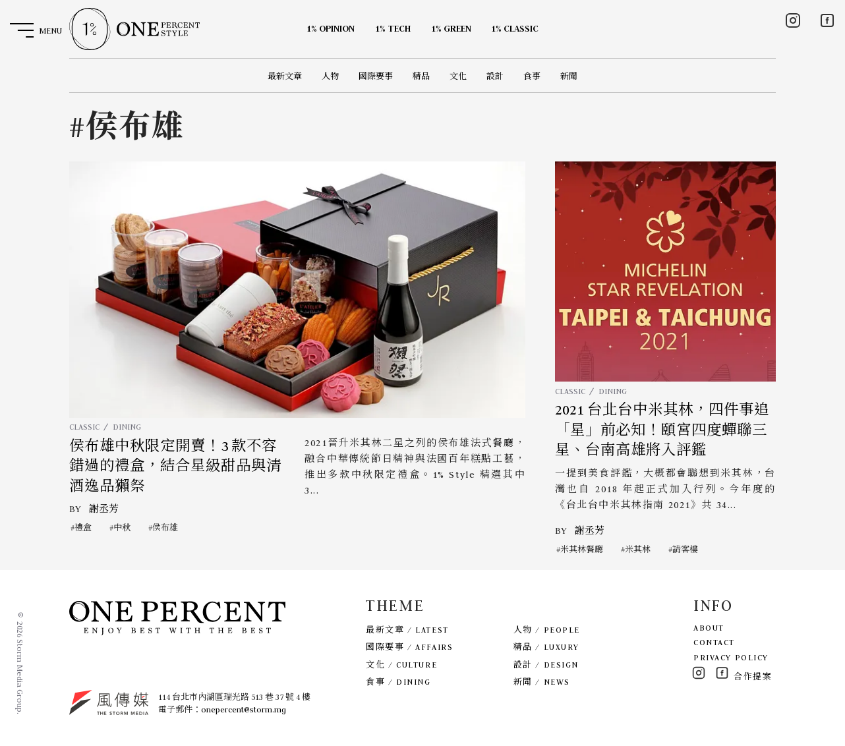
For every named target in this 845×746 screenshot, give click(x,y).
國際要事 (376, 76)
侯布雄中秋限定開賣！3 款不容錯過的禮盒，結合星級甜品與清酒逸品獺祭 (175, 466)
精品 (421, 76)
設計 (495, 76)
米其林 (638, 549)
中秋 (122, 527)
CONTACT (714, 642)
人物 (330, 76)
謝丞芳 (104, 509)
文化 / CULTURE (401, 665)
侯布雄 (165, 527)
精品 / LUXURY (546, 647)
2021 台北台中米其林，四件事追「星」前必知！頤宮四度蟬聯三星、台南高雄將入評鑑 (662, 430)
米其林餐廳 (581, 549)
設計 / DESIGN (546, 665)
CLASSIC (84, 427)
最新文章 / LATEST (407, 630)
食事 (531, 76)
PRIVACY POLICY (731, 657)
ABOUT (708, 628)
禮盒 (83, 527)
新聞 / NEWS (541, 682)
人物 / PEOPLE (546, 630)
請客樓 (685, 549)
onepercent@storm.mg (243, 709)
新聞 (568, 76)
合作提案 (753, 676)
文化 (458, 76)
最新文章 (285, 76)
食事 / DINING (398, 682)
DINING (127, 427)
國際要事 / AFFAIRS (409, 647)
